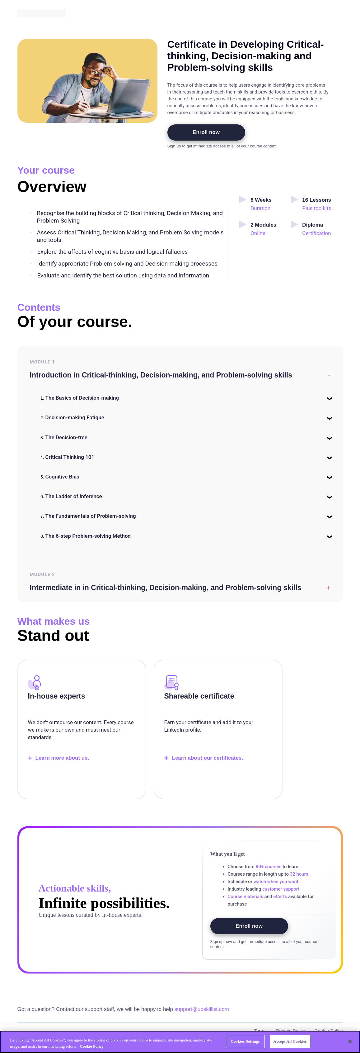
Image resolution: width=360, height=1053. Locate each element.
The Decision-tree (66, 437)
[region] (180, 1042)
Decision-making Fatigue (74, 417)
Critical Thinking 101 (70, 457)
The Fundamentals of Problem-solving (90, 516)
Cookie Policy (329, 1030)
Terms (260, 1030)
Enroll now (206, 132)
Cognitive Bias (62, 477)
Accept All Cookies (290, 1041)
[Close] (350, 1041)
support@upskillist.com (202, 1009)
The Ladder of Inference (73, 496)
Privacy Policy (290, 1030)
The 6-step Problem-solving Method (88, 536)
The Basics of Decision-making (82, 398)
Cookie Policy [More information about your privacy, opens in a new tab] (92, 1046)
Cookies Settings (245, 1041)
